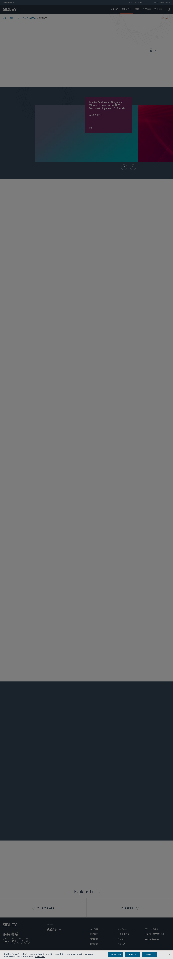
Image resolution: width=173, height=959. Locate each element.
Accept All (149, 954)
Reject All (132, 954)
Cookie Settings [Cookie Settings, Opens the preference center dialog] (115, 954)
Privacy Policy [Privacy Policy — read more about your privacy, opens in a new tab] (40, 956)
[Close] (169, 954)
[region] (86, 954)
